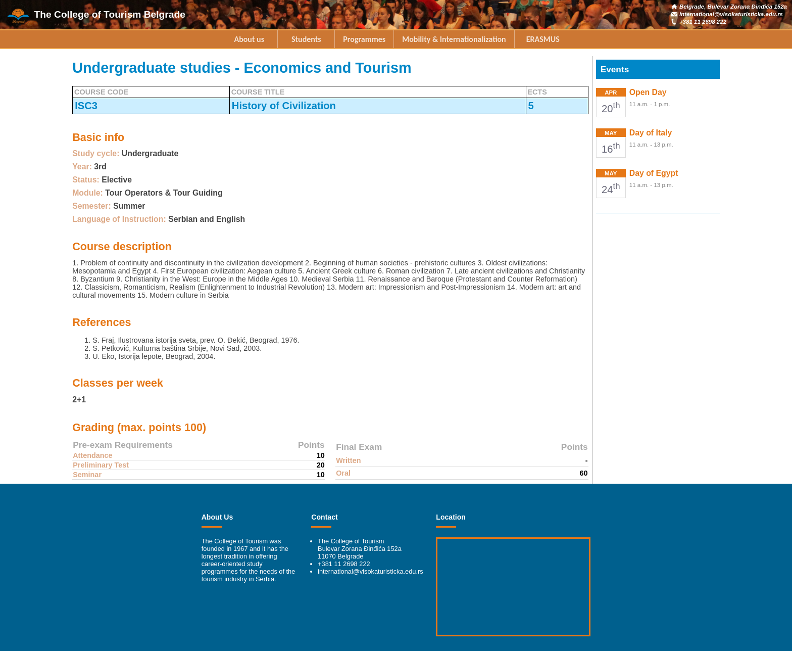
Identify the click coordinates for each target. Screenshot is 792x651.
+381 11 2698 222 (702, 22)
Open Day (648, 92)
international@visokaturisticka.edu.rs (731, 14)
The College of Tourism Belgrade (109, 14)
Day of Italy (650, 132)
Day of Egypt (653, 173)
